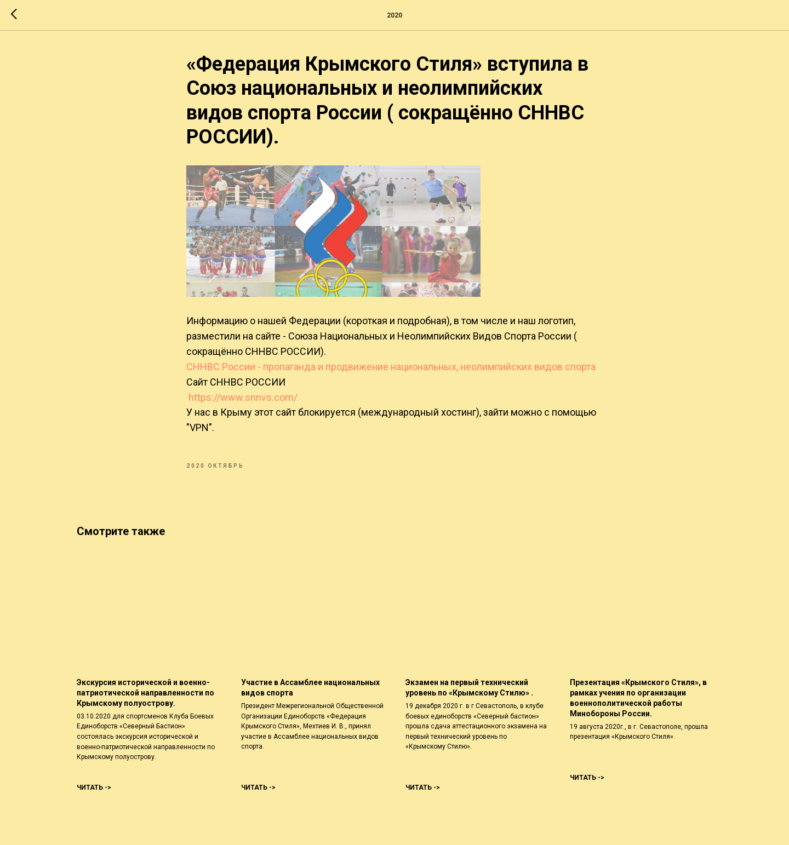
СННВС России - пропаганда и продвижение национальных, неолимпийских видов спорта (391, 366)
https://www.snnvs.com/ (243, 397)
